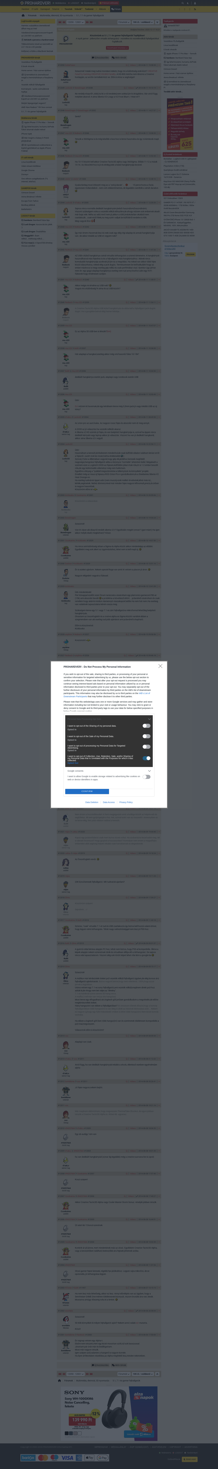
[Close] (161, 667)
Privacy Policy (126, 802)
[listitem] (109, 719)
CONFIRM (87, 791)
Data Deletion (91, 802)
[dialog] (109, 734)
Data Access (109, 802)
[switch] (146, 726)
